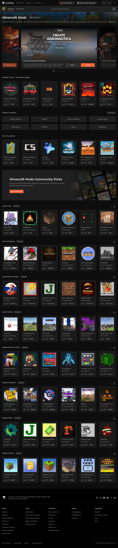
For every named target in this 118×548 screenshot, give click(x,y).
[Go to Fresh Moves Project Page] (30, 364)
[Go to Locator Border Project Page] (87, 223)
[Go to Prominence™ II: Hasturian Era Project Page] (107, 399)
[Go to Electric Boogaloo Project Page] (10, 152)
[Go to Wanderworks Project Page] (49, 258)
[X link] (111, 498)
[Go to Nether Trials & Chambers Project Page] (10, 94)
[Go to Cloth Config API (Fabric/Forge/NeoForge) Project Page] (49, 435)
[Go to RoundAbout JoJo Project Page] (10, 258)
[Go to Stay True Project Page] (49, 364)
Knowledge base (76, 512)
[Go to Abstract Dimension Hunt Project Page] (87, 329)
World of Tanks (6, 533)
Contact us (75, 518)
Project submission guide (32, 515)
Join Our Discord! (54, 512)
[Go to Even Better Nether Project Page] (30, 94)
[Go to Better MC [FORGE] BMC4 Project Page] (68, 399)
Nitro (96, 521)
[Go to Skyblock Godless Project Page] (68, 152)
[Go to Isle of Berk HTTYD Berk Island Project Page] (68, 470)
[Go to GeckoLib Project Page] (10, 435)
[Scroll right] (114, 206)
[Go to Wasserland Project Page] (68, 329)
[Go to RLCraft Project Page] (87, 399)
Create (29, 3)
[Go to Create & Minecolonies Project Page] (68, 223)
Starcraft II (5, 524)
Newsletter (52, 521)
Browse (20, 3)
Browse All (20, 9)
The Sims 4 (5, 521)
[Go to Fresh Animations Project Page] (10, 364)
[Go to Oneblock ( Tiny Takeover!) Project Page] (10, 470)
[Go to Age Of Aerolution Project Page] (30, 258)
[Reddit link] (115, 498)
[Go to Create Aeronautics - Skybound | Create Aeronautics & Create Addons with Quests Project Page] (107, 152)
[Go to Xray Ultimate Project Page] (68, 364)
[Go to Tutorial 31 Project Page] (49, 329)
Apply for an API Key (31, 521)
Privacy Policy (17, 543)
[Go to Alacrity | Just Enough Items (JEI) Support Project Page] (49, 293)
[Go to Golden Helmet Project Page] (87, 293)
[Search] (114, 9)
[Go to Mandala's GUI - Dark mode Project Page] (87, 364)
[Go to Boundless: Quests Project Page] (107, 223)
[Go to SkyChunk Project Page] (10, 329)
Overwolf (97, 512)
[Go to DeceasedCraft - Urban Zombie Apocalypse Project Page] (30, 399)
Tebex (96, 518)
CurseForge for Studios (101, 515)
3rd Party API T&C (30, 524)
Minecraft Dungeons (8, 530)
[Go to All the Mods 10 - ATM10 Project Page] (10, 399)
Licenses (26, 543)
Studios (39, 3)
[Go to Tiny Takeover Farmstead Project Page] (30, 329)
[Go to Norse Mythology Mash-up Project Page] (68, 293)
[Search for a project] (81, 9)
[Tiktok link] (100, 498)
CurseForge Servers (54, 530)
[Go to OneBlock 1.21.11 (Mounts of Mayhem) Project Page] (49, 470)
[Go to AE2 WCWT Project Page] (10, 223)
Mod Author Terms (37, 543)
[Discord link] (107, 498)
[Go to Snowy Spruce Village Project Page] (107, 329)
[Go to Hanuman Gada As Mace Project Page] (30, 293)
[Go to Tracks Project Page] (49, 223)
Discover (11, 9)
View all (16, 206)
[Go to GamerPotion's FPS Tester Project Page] (87, 470)
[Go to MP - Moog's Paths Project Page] (87, 152)
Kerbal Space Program (8, 527)
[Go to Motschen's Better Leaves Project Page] (107, 364)
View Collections (16, 191)
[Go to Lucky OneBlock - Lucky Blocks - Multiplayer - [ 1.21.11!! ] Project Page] (30, 470)
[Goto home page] (8, 3)
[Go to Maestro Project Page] (49, 152)
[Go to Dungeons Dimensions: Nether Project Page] (107, 94)
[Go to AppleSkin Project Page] (107, 435)
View (72, 65)
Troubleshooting (76, 515)
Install (88, 65)
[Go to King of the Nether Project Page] (68, 94)
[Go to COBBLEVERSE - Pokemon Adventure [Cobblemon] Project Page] (49, 399)
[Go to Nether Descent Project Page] (49, 94)
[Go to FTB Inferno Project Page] (87, 94)
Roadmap (51, 524)
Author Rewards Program (32, 518)
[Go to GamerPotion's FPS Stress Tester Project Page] (107, 470)
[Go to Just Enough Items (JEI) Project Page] (30, 435)
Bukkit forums (53, 527)
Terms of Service (6, 543)
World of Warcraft (7, 518)
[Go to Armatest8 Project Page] (107, 258)
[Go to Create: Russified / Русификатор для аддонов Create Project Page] (10, 293)
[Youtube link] (104, 498)
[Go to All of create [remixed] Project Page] (87, 258)
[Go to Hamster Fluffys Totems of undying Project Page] (107, 293)
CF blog (51, 518)
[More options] (114, 3)
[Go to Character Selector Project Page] (30, 152)
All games (5, 512)
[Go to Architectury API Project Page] (68, 435)
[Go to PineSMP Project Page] (68, 258)
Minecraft (5, 515)
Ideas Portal (52, 515)
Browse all (111, 113)
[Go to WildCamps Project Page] (30, 223)
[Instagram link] (97, 498)
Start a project (29, 512)
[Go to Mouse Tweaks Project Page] (87, 435)
